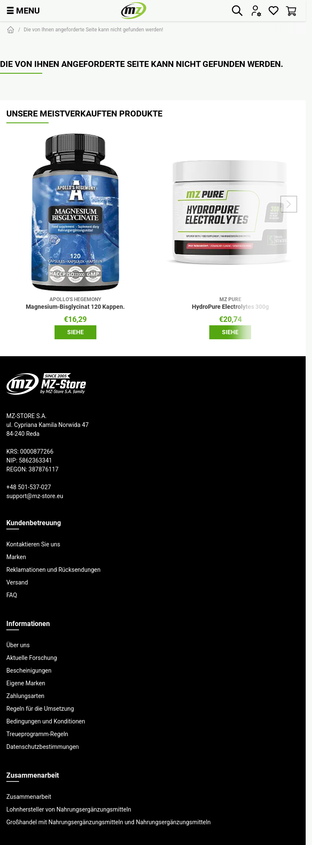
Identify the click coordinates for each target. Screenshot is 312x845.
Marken (16, 557)
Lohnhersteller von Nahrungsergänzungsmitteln (68, 809)
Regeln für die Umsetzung (40, 709)
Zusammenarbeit (28, 797)
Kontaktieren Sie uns (33, 544)
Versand (17, 582)
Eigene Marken (25, 683)
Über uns (18, 645)
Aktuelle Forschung (31, 658)
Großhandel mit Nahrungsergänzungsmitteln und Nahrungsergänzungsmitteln (108, 822)
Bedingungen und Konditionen (45, 721)
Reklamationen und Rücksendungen (53, 570)
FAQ (11, 595)
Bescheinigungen (29, 670)
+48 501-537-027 (28, 487)
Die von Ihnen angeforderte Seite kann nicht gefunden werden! (93, 29)
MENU (23, 10)
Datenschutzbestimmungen (42, 747)
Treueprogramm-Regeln (37, 734)
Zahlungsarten (25, 696)
